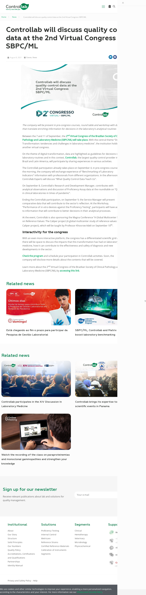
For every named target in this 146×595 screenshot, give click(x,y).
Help (35, 580)
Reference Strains (49, 542)
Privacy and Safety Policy (20, 580)
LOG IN (132, 6)
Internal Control (48, 534)
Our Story (12, 534)
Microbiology (81, 542)
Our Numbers (14, 546)
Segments (46, 553)
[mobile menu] (103, 6)
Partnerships (14, 561)
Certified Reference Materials (55, 546)
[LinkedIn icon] (124, 580)
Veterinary (80, 538)
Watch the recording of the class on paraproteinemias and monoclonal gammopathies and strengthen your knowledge (35, 459)
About (10, 530)
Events (29, 57)
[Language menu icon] (120, 6)
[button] (110, 57)
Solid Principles (15, 542)
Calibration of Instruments (53, 550)
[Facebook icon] (120, 580)
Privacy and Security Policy (89, 592)
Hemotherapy (81, 534)
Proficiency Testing (50, 530)
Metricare (45, 538)
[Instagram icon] (133, 580)
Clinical (78, 530)
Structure (12, 538)
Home (3, 17)
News (14, 17)
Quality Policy (14, 550)
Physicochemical (82, 546)
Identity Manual (15, 565)
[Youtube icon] (129, 580)
